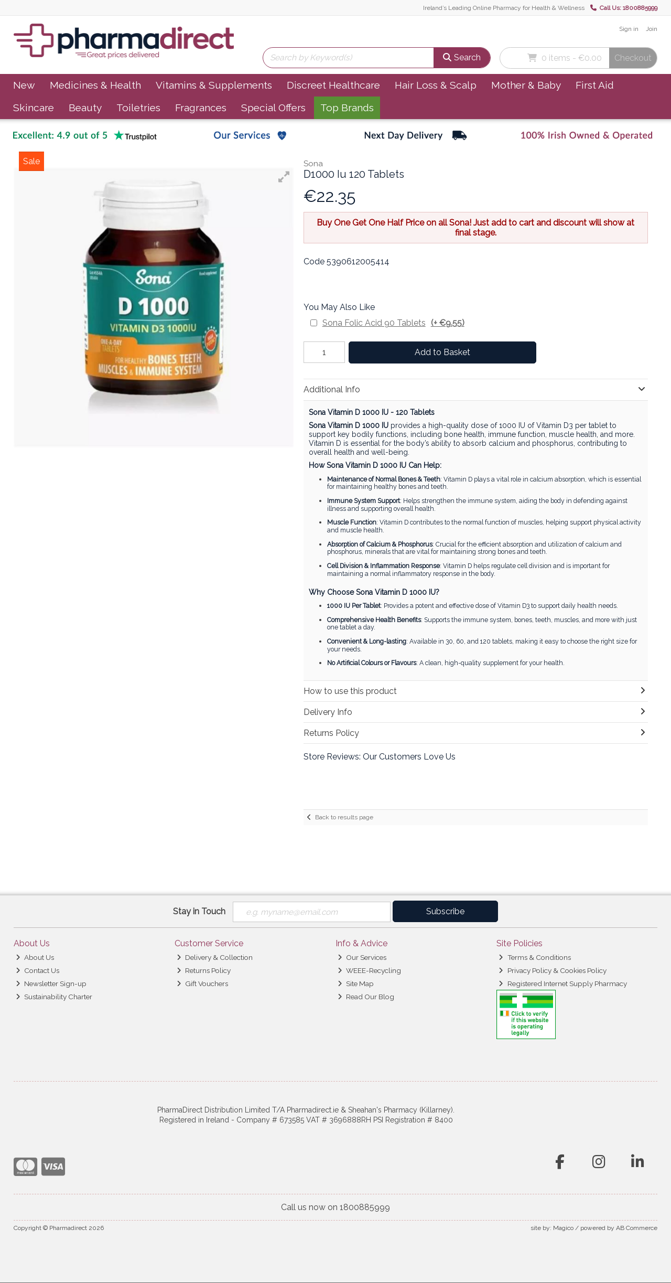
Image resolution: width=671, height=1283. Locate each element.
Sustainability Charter (54, 996)
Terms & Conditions (534, 958)
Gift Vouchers (202, 984)
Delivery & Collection (215, 958)
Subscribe (445, 911)
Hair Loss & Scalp (436, 85)
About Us (35, 958)
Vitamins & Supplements (214, 85)
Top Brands (347, 107)
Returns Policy (204, 971)
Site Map (356, 984)
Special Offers (273, 107)
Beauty (85, 107)
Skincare (33, 107)
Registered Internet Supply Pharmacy (562, 984)
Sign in (628, 29)
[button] (284, 176)
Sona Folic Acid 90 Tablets (393, 323)
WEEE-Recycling (369, 971)
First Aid (595, 85)
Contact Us (37, 971)
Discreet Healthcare (333, 85)
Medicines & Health (95, 85)
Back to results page (344, 817)
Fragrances (200, 107)
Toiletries (138, 107)
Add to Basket (440, 352)
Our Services (362, 958)
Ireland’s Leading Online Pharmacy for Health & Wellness (504, 8)
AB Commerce (636, 1228)
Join (651, 29)
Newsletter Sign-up (51, 984)
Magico (563, 1228)
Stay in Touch (199, 911)
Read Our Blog (366, 996)
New (24, 85)
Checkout (633, 58)
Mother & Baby (526, 85)
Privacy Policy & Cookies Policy (552, 971)
